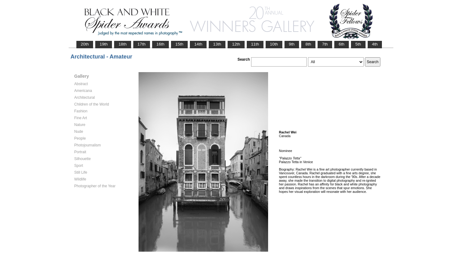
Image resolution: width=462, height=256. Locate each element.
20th (84, 44)
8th (308, 44)
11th (255, 44)
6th (341, 44)
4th (375, 44)
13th (217, 44)
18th (122, 44)
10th (274, 44)
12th (236, 44)
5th (358, 44)
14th (198, 44)
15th (179, 44)
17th (141, 44)
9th (291, 44)
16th (160, 44)
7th (325, 44)
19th (103, 44)
